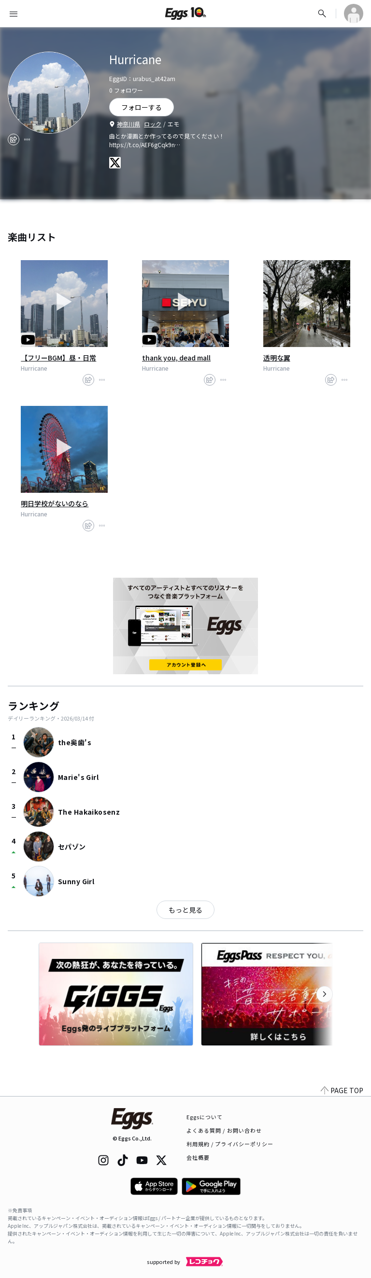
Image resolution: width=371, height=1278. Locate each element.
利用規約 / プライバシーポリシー (230, 1144)
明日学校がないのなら (54, 503)
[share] (13, 139)
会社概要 (198, 1157)
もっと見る (185, 910)
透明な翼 (276, 357)
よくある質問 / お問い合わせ (224, 1130)
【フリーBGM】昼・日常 (58, 357)
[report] (27, 139)
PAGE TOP (342, 1090)
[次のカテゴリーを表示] (324, 994)
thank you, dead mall (176, 357)
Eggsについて (204, 1117)
